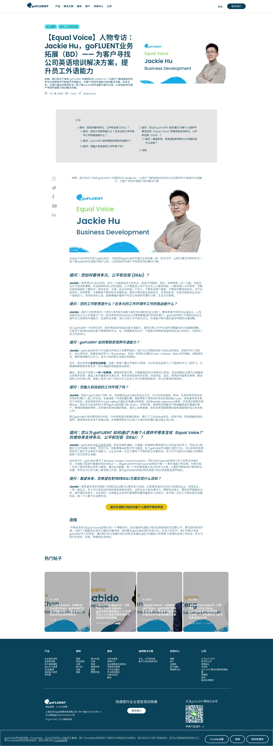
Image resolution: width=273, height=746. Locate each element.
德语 (78, 671)
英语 (78, 658)
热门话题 (174, 666)
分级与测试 (112, 674)
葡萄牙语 (95, 666)
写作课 (48, 674)
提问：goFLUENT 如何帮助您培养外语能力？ (107, 141)
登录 (220, 7)
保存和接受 (257, 739)
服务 (109, 677)
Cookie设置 (217, 739)
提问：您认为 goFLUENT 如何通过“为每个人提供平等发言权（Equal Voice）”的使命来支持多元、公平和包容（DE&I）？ (169, 131)
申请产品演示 (193, 726)
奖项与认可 (206, 661)
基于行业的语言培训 (148, 661)
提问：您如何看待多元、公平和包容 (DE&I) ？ (104, 127)
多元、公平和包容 (147, 658)
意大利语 (95, 658)
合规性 (204, 666)
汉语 (78, 663)
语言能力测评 (51, 671)
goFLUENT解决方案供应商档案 (214, 670)
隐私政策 (49, 706)
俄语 (93, 669)
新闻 (203, 677)
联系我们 (236, 6)
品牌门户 (111, 661)
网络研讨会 (175, 669)
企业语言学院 (103, 445)
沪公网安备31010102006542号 (60, 714)
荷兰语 (79, 666)
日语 (93, 661)
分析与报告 (112, 658)
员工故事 (54, 599)
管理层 (204, 674)
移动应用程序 (207, 679)
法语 (78, 669)
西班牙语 (95, 671)
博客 (172, 658)
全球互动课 (50, 661)
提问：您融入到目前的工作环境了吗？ (103, 146)
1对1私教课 (49, 669)
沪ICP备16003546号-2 (89, 711)
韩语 (93, 663)
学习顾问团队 (113, 671)
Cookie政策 (60, 740)
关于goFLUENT (208, 658)
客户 (172, 661)
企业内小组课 (51, 666)
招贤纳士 (205, 663)
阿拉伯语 (80, 661)
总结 (144, 150)
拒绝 (237, 739)
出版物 (173, 663)
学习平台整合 (113, 669)
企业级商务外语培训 (116, 663)
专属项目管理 (113, 666)
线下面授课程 (51, 663)
